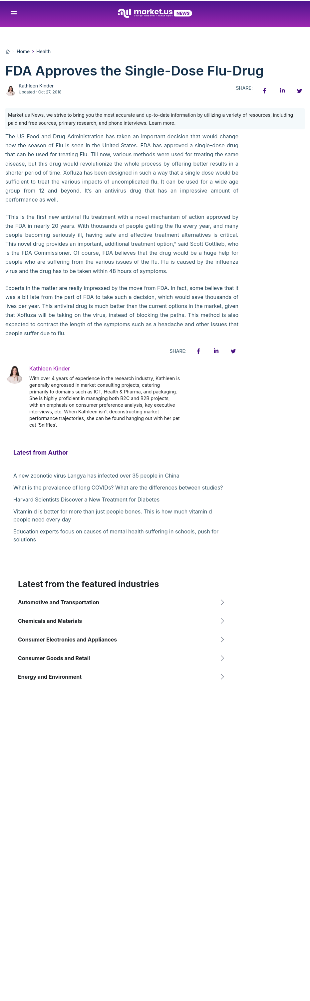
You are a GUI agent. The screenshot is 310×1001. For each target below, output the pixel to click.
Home (23, 51)
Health (43, 51)
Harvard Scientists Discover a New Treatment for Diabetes (86, 499)
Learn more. (162, 123)
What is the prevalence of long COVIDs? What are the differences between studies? (118, 487)
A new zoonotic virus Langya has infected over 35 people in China (96, 475)
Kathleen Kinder (36, 85)
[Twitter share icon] (299, 90)
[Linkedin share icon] (282, 90)
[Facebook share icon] (264, 90)
